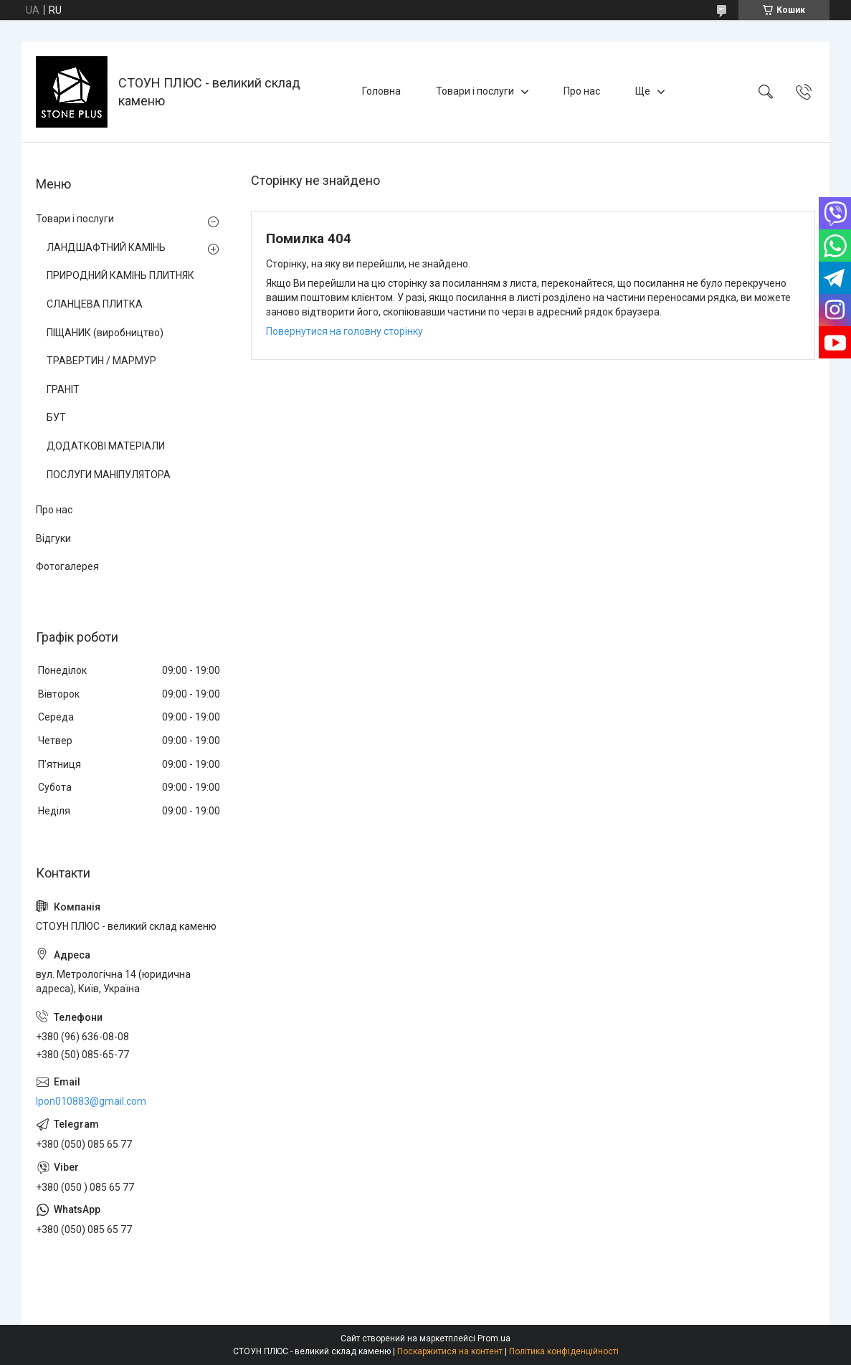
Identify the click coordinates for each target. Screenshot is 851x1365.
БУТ (56, 417)
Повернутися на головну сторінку (344, 331)
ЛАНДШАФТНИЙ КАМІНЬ (106, 247)
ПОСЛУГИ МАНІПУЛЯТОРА (109, 474)
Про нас (582, 91)
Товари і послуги (475, 91)
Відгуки (53, 538)
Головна (381, 91)
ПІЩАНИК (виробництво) (105, 332)
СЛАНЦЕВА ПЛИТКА (95, 304)
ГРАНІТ (63, 389)
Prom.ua (493, 1338)
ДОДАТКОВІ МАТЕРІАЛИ (106, 446)
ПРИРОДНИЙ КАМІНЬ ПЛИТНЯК (120, 275)
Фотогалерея (67, 566)
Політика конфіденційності (564, 1351)
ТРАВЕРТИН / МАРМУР (101, 360)
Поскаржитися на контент (450, 1351)
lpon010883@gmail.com (91, 1101)
